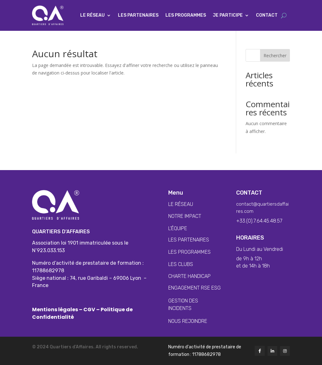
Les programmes (185, 15)
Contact (267, 15)
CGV (89, 309)
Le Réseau (92, 15)
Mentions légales (55, 309)
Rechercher (275, 55)
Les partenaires (138, 15)
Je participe (228, 15)
